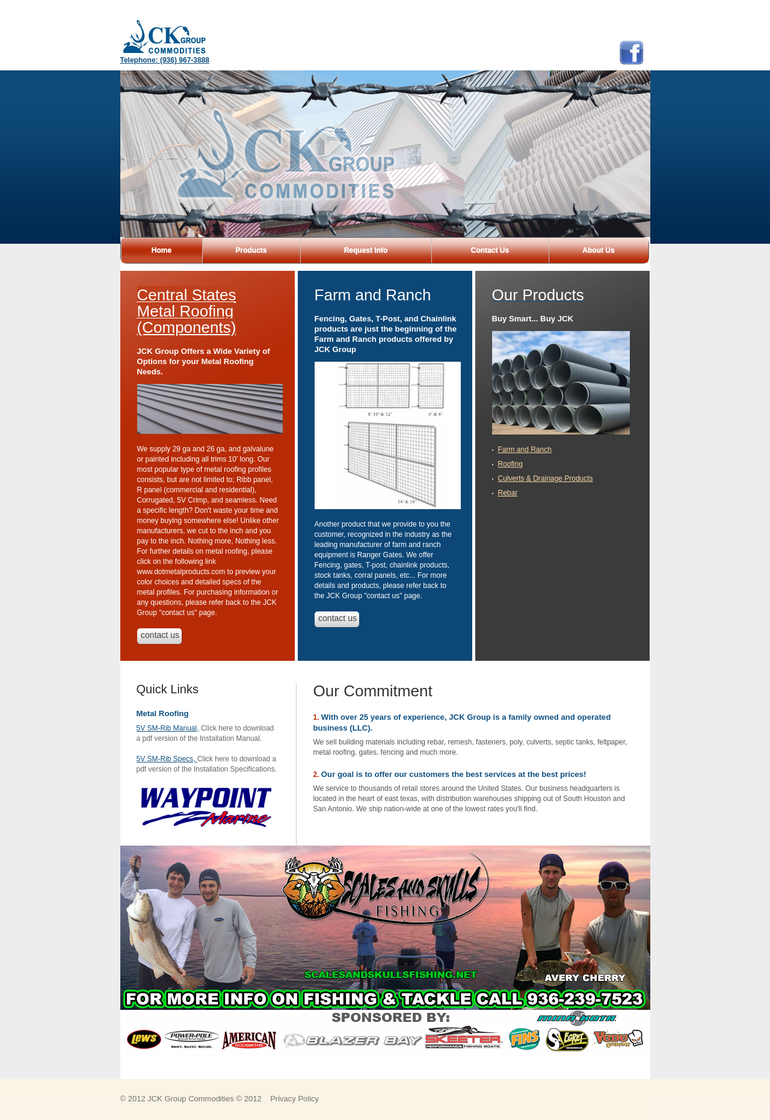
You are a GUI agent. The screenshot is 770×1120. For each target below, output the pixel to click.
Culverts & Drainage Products (545, 478)
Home (161, 250)
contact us (160, 635)
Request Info (366, 250)
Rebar (508, 493)
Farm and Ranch (525, 449)
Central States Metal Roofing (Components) (186, 311)
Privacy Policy (294, 1098)
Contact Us (490, 250)
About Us (598, 250)
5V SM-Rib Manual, (168, 728)
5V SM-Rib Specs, (167, 759)
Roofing (510, 464)
